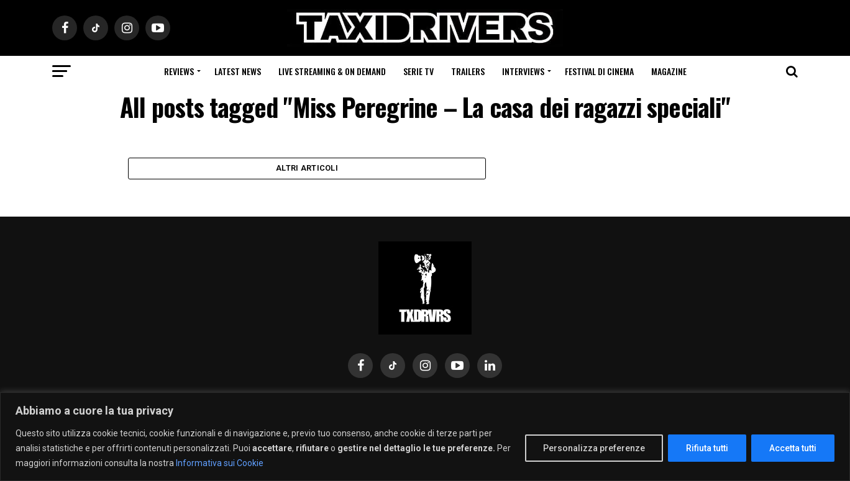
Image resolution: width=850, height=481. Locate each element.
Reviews (179, 71)
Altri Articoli (307, 171)
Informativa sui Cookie (219, 463)
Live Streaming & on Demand (332, 71)
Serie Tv (418, 71)
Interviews (523, 71)
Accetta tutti (792, 448)
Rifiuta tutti (707, 448)
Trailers (468, 71)
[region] (425, 436)
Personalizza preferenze (594, 448)
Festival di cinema (599, 71)
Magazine (669, 71)
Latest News (237, 71)
